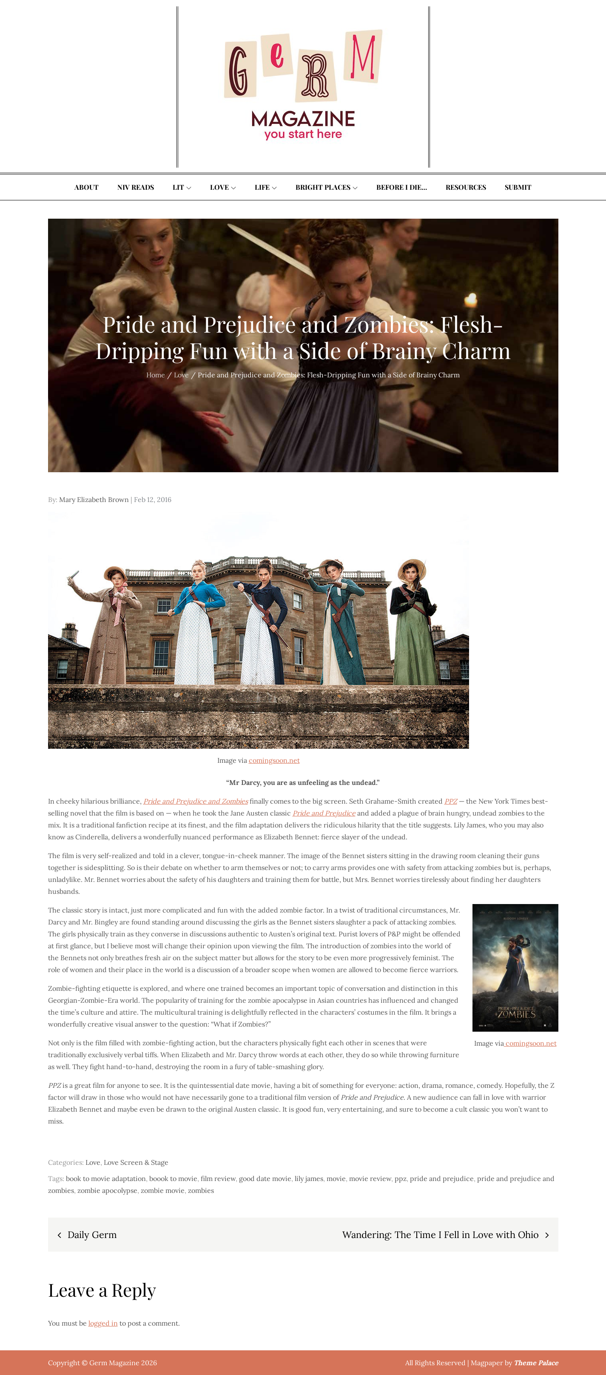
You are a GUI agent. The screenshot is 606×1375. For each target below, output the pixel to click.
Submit (518, 187)
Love (223, 187)
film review (218, 1178)
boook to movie (173, 1178)
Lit (182, 187)
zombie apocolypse (107, 1190)
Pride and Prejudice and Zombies (195, 801)
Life (266, 187)
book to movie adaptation (106, 1178)
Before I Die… (401, 187)
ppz (401, 1178)
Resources (466, 187)
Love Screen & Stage (136, 1162)
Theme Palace (536, 1362)
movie (336, 1178)
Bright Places (327, 187)
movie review (370, 1178)
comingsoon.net (274, 760)
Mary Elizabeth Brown (94, 499)
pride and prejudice (442, 1178)
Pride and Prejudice (324, 813)
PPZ (450, 801)
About (86, 187)
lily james (309, 1178)
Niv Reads (135, 187)
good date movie (265, 1178)
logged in (103, 1323)
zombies (201, 1190)
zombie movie (163, 1190)
